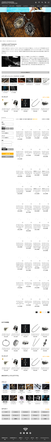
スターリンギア (11, 5)
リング (6, 412)
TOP (1, 41)
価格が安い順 (29, 119)
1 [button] (38, 312)
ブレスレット (45, 412)
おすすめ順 (25, 119)
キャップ (6, 418)
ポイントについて (27, 439)
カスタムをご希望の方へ (25, 72)
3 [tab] (24, 39)
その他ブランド (46, 5)
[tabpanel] (25, 24)
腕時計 (15, 418)
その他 (45, 418)
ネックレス (25, 412)
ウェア (35, 418)
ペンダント (16, 412)
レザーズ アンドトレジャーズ (18, 6)
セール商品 (11, 128)
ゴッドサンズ (25, 5)
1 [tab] (21, 39)
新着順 (21, 119)
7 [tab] (29, 39)
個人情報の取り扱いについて (13, 439)
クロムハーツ (39, 5)
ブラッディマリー (5, 5)
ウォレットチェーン (6, 415)
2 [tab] (22, 39)
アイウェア (35, 415)
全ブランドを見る (46, 97)
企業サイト (37, 439)
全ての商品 (3, 128)
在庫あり (4, 149)
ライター (45, 415)
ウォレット (25, 415)
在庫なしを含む (10, 149)
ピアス (35, 412)
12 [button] (46, 312)
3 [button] (42, 312)
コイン (25, 418)
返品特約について (21, 439)
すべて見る (47, 382)
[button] (37, 312)
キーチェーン (15, 415)
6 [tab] (28, 39)
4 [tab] (25, 39)
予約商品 (7, 128)
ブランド (4, 41)
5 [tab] (26, 39)
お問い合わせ (32, 439)
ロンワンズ (32, 5)
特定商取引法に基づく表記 (5, 439)
